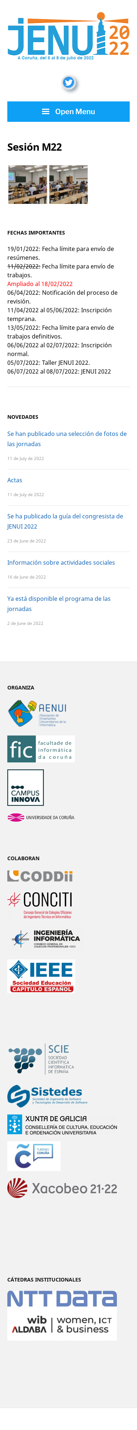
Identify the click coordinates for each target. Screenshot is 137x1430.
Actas (14, 480)
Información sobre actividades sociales (61, 563)
